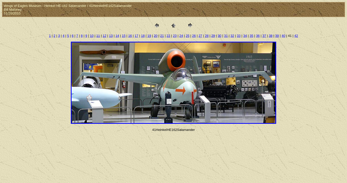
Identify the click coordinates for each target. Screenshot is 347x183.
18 (142, 36)
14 (117, 36)
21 (162, 36)
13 (111, 36)
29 (213, 36)
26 (194, 36)
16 (130, 36)
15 (123, 36)
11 (98, 36)
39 (277, 36)
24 (181, 36)
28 (206, 36)
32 (232, 36)
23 (175, 36)
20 (155, 36)
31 (226, 36)
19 (149, 36)
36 (258, 36)
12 (104, 36)
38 (270, 36)
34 (245, 36)
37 (264, 36)
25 (187, 36)
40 (283, 36)
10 (92, 36)
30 (219, 36)
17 (136, 36)
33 (239, 36)
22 (168, 36)
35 (251, 36)
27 (200, 36)
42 (296, 36)
